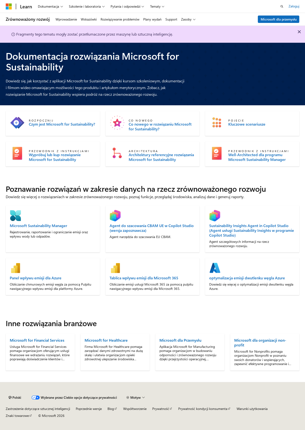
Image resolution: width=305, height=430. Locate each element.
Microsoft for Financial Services (37, 340)
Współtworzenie (135, 408)
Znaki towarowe (17, 415)
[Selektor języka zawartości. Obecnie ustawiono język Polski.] (15, 397)
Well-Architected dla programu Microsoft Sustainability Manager (257, 157)
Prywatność (160, 408)
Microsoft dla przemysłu (279, 19)
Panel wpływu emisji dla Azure (35, 278)
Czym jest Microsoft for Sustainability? (62, 124)
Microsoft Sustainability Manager (38, 225)
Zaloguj (294, 6)
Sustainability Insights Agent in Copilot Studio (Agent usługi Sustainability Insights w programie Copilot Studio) (251, 230)
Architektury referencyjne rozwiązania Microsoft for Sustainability (161, 157)
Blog (110, 408)
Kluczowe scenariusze (246, 124)
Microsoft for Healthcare (106, 340)
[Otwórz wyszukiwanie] (282, 6)
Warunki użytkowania (252, 408)
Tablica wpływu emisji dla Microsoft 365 (144, 278)
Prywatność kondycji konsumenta (202, 408)
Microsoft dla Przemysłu (180, 340)
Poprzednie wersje (89, 408)
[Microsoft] (9, 6)
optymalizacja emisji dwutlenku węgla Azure (247, 278)
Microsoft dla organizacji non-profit (260, 342)
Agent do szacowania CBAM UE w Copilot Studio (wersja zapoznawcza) (152, 228)
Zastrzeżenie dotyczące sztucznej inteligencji (38, 408)
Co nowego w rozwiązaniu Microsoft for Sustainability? (160, 126)
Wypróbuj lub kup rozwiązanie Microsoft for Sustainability (55, 157)
